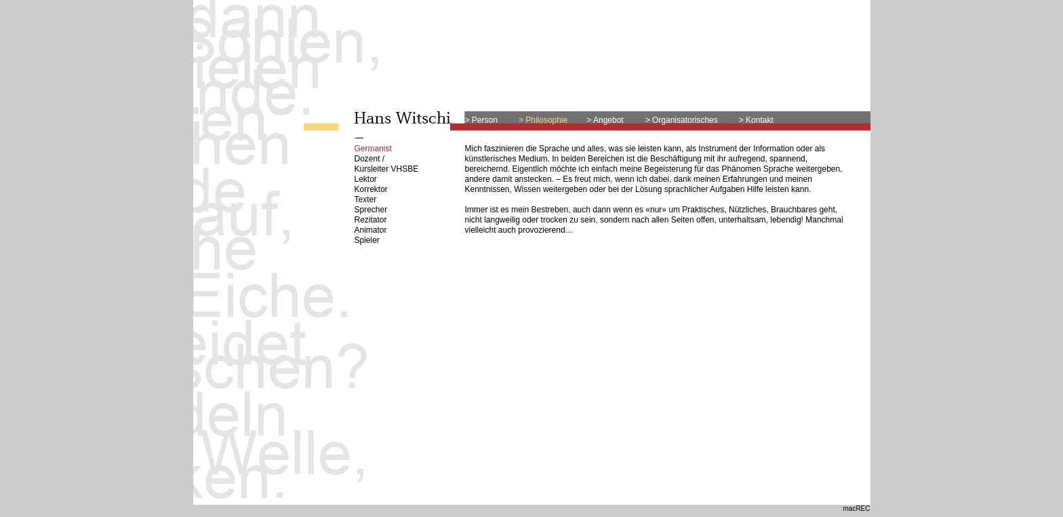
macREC (856, 508)
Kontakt (759, 120)
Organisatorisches (685, 120)
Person (484, 120)
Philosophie (546, 120)
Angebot (608, 120)
